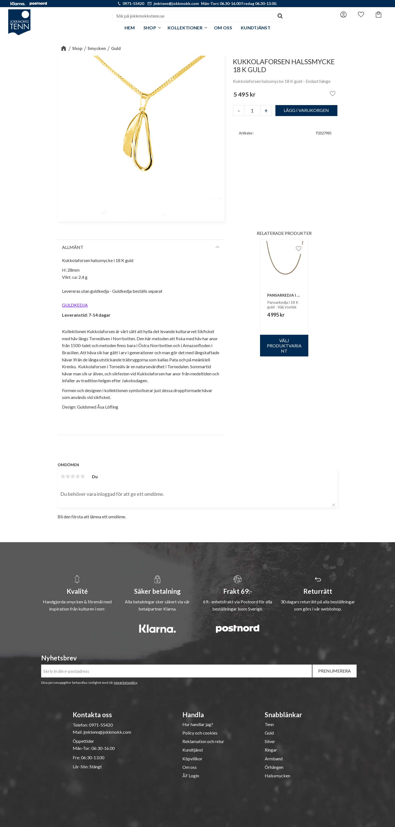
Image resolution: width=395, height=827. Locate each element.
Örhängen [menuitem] (274, 767)
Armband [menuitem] (274, 758)
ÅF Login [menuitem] (190, 775)
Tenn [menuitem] (269, 724)
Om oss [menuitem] (223, 27)
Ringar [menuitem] (271, 749)
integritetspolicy (125, 682)
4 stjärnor (77, 476)
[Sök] (280, 16)
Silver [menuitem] (270, 741)
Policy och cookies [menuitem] (200, 732)
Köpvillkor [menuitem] (192, 758)
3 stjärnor (72, 476)
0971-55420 (133, 3)
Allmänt (72, 247)
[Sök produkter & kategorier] (192, 16)
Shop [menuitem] (149, 27)
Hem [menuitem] (130, 27)
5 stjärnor (82, 476)
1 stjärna (62, 476)
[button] (361, 14)
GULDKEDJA (75, 305)
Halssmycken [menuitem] (277, 775)
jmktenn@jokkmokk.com (176, 3)
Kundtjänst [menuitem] (255, 27)
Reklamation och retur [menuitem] (203, 741)
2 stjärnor (67, 476)
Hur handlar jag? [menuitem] (197, 724)
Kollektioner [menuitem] (185, 27)
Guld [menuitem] (269, 732)
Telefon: (81, 724)
